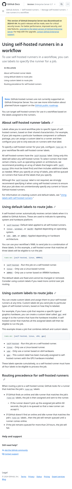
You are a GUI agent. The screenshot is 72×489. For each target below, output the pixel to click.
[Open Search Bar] (61, 4)
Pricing (47, 476)
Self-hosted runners (30, 9)
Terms (23, 476)
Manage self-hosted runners (53, 9)
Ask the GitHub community (15, 450)
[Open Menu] (68, 4)
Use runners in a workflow (17, 12)
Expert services (58, 476)
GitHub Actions (12, 9)
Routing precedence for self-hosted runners (35, 376)
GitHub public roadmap (46, 105)
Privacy (31, 476)
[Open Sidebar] (3, 11)
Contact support (10, 454)
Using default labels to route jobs (29, 207)
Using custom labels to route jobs (29, 293)
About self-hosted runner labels (27, 122)
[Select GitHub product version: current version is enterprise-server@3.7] (41, 4)
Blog (4, 479)
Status (39, 476)
